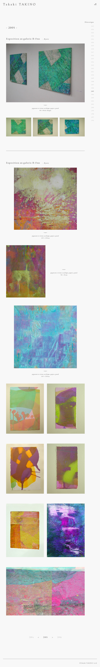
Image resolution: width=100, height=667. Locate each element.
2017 (92, 52)
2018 (92, 49)
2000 (92, 107)
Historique (89, 22)
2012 (92, 68)
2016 (92, 55)
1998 (92, 114)
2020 (92, 42)
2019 (92, 46)
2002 (92, 101)
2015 (92, 59)
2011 (92, 72)
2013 (92, 65)
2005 (92, 91)
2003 (92, 98)
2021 (92, 39)
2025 (92, 26)
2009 (92, 78)
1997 (92, 117)
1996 (92, 120)
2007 (92, 85)
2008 (92, 81)
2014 (92, 62)
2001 (92, 104)
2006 (59, 637)
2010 (92, 75)
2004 (31, 637)
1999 (92, 111)
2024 (92, 29)
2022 (92, 36)
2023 (92, 33)
